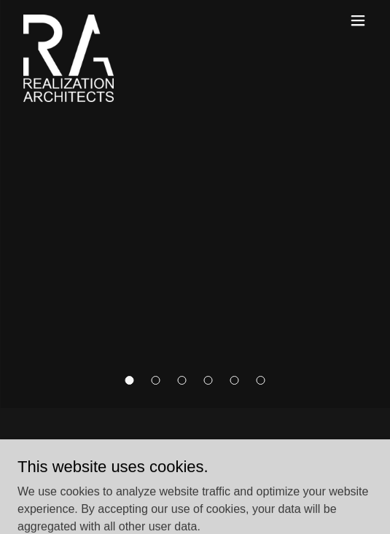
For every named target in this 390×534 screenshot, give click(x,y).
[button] (129, 380)
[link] (68, 20)
